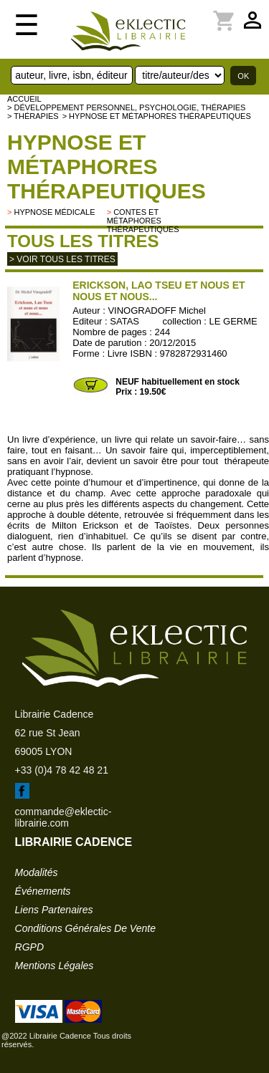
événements (43, 891)
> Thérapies (33, 116)
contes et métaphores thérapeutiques (143, 221)
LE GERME (233, 321)
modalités (36, 872)
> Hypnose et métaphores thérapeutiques (156, 116)
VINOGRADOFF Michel (157, 310)
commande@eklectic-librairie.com (63, 817)
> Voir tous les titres (62, 259)
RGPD (29, 947)
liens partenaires (54, 909)
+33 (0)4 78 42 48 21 (61, 770)
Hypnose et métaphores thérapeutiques (106, 166)
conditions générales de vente (85, 928)
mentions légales (54, 965)
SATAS (124, 321)
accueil (24, 99)
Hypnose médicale (54, 212)
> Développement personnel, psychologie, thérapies (126, 107)
